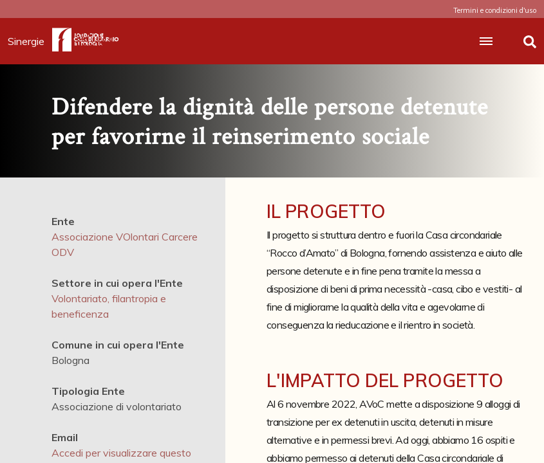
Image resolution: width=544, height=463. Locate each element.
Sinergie (30, 41)
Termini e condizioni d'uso (494, 10)
